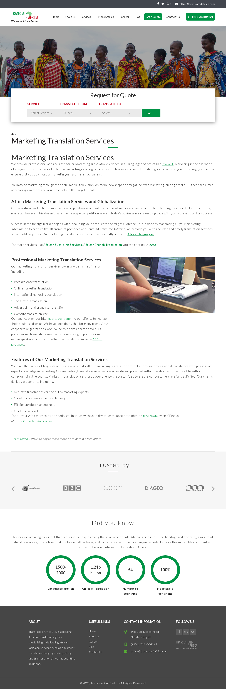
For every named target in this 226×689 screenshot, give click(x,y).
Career (125, 16)
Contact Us (173, 16)
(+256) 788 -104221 (144, 644)
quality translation (61, 318)
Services (87, 16)
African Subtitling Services (63, 245)
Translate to (136, 104)
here (157, 245)
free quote (150, 416)
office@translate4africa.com (35, 421)
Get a (153, 16)
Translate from (89, 104)
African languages (141, 234)
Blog (137, 16)
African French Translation (106, 245)
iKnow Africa (107, 16)
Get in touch (19, 439)
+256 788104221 (200, 17)
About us (70, 16)
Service (33, 104)
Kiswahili (168, 164)
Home (55, 16)
